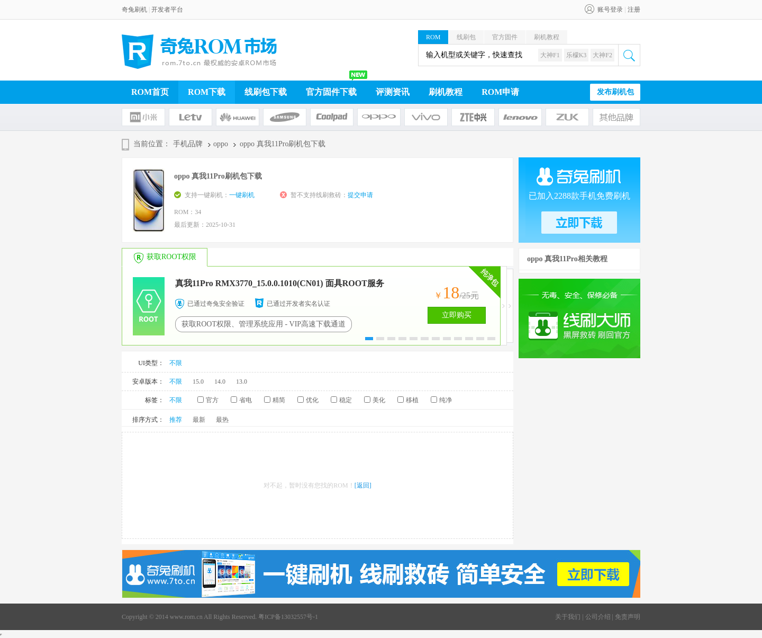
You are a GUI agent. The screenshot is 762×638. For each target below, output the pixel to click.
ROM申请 (500, 91)
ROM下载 (206, 91)
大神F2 (602, 55)
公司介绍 (598, 617)
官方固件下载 (331, 91)
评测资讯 (393, 91)
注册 (634, 9)
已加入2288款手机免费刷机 (579, 195)
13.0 (241, 381)
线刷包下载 (265, 91)
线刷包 (466, 37)
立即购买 (456, 315)
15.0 (198, 381)
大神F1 (550, 55)
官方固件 (505, 37)
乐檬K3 (576, 55)
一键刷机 (242, 195)
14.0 (219, 381)
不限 (175, 363)
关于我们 (567, 617)
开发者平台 (167, 9)
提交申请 (360, 195)
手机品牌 (188, 144)
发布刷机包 (615, 92)
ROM (433, 37)
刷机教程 (546, 37)
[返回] (363, 485)
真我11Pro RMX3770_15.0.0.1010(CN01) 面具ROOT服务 (279, 283)
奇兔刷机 (134, 9)
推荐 (175, 419)
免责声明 (627, 617)
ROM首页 (150, 91)
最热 (222, 419)
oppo (220, 144)
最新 (199, 419)
